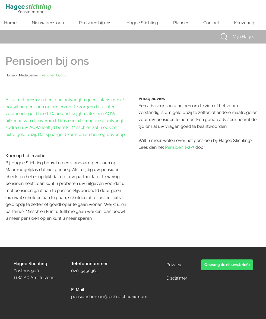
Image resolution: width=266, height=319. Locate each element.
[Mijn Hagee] (249, 36)
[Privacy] (179, 264)
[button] (224, 36)
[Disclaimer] (185, 278)
